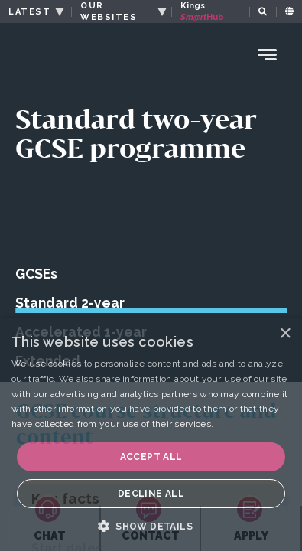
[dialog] (151, 434)
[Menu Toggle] (267, 54)
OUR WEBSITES (108, 11)
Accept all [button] (151, 457)
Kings (202, 11)
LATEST (29, 12)
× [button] (285, 334)
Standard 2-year (70, 303)
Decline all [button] (151, 493)
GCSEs (36, 274)
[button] (151, 525)
